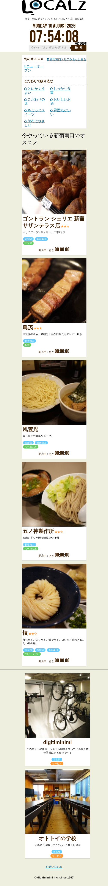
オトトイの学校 (57, 838)
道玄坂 (56, 759)
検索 (79, 47)
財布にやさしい (34, 123)
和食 (27, 345)
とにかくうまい (34, 91)
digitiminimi (57, 742)
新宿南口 (41, 239)
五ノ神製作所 (38, 531)
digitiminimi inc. (48, 877)
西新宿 (28, 442)
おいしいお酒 (60, 101)
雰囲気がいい (60, 112)
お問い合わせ (54, 867)
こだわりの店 (34, 101)
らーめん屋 (31, 446)
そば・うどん (32, 654)
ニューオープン (34, 68)
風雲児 (30, 429)
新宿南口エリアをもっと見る (66, 59)
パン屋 (28, 243)
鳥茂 (28, 327)
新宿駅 (28, 239)
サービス (57, 763)
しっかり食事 (60, 91)
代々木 (28, 650)
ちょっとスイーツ (34, 112)
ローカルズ (54, 9)
